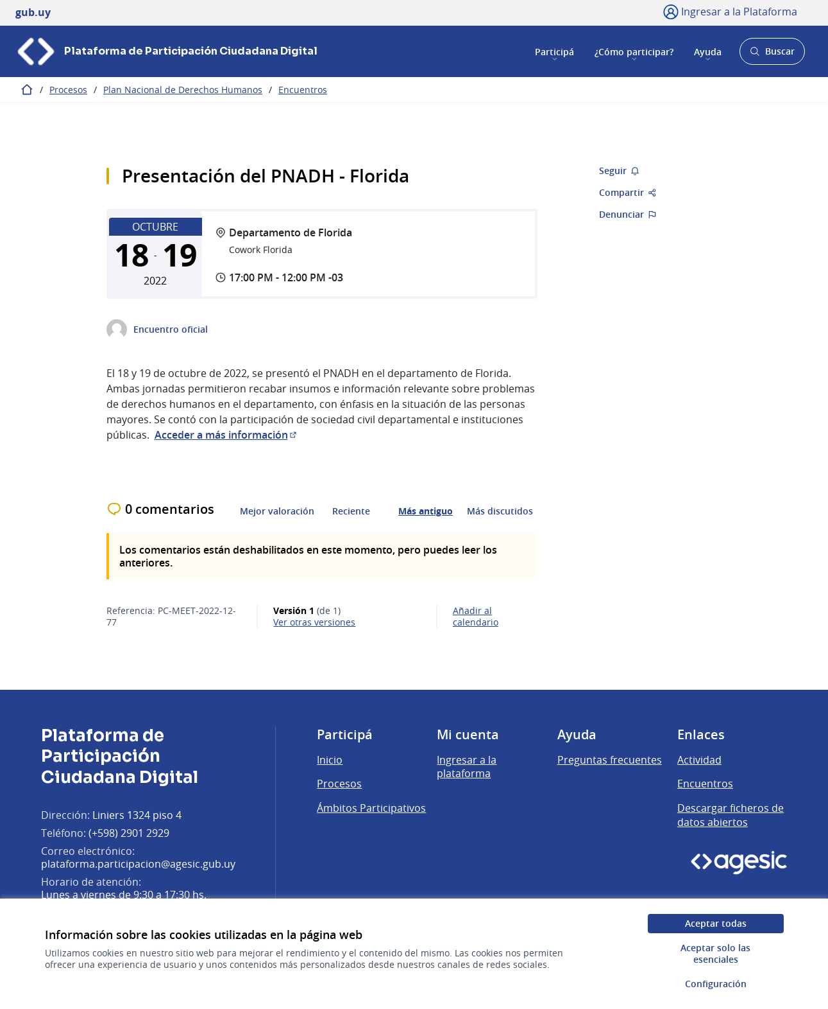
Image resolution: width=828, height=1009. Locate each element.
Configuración (716, 984)
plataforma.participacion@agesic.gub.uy (138, 864)
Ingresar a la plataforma (466, 767)
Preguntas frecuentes (609, 760)
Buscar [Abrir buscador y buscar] (772, 55)
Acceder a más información (226, 435)
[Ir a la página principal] (166, 51)
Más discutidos (500, 511)
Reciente (351, 511)
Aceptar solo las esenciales (715, 953)
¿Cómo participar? (634, 51)
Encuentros (302, 89)
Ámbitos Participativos (371, 808)
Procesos (68, 89)
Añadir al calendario (475, 616)
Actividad (699, 760)
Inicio (329, 760)
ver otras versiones (314, 622)
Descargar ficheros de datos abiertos (730, 815)
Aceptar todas (716, 923)
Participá (554, 51)
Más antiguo (425, 511)
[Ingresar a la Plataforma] (730, 11)
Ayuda (708, 51)
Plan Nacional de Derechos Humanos (182, 89)
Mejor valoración (277, 511)
